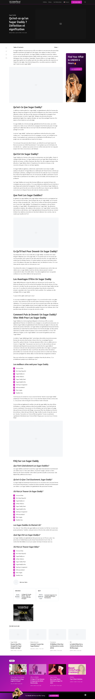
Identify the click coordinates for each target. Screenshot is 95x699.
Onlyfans (72, 677)
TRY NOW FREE (54, 696)
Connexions (53, 642)
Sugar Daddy (12, 15)
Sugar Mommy (53, 677)
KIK (70, 642)
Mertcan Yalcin (12, 32)
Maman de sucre (34, 642)
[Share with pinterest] (6, 54)
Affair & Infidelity (34, 677)
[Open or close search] (85, 2)
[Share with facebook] (6, 48)
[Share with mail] (6, 58)
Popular (12, 661)
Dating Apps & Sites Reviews (17, 677)
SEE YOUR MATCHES (75, 69)
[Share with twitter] (6, 51)
